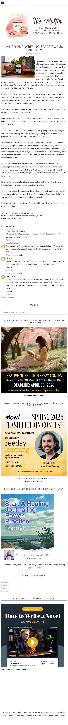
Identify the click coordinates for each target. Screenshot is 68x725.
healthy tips (9, 213)
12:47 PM (9, 240)
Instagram (5, 585)
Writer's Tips (16, 218)
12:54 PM (9, 252)
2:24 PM (9, 294)
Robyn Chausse (12, 255)
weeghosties (11, 243)
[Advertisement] (34, 690)
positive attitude (29, 216)
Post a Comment (7, 297)
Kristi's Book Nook (13, 231)
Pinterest (5, 591)
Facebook (5, 582)
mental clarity (15, 216)
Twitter (4, 588)
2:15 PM (9, 270)
